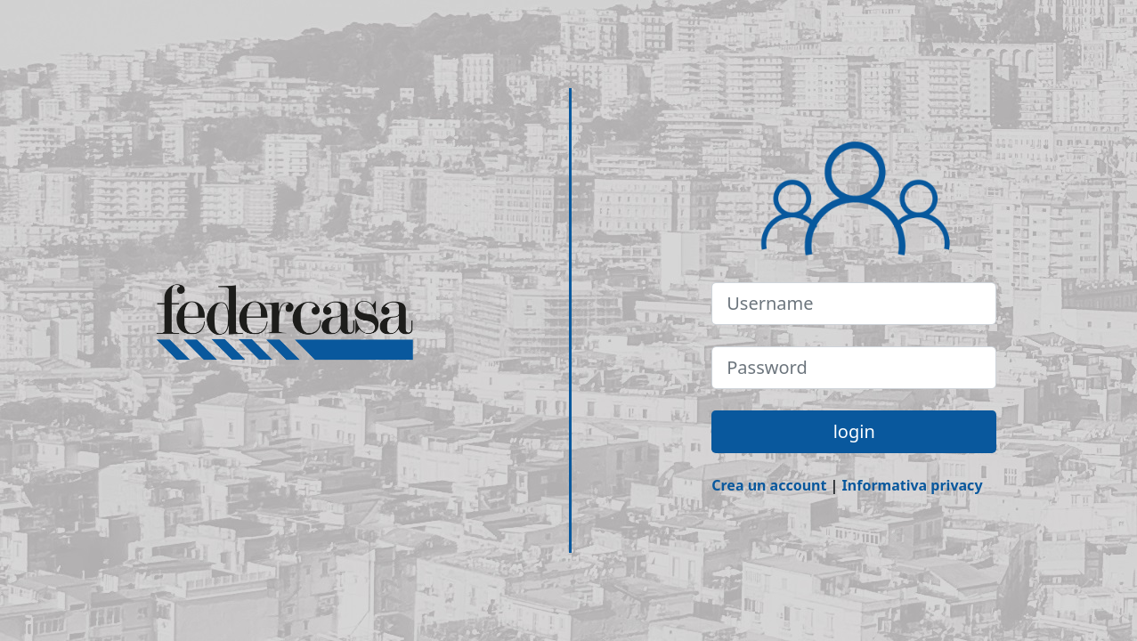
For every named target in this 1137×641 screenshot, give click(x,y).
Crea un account (768, 485)
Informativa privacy (912, 485)
